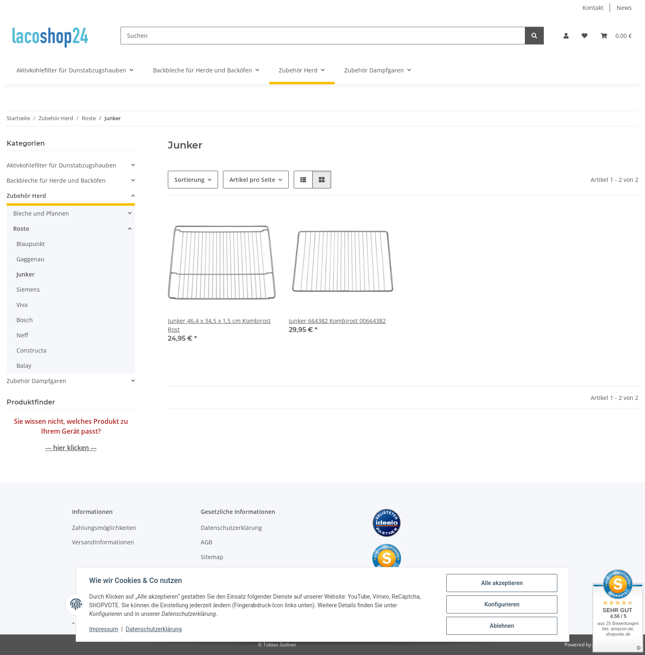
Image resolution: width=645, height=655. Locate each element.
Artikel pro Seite (252, 179)
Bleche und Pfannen (41, 213)
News (624, 8)
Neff (22, 335)
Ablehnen (502, 625)
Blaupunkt (30, 244)
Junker (25, 274)
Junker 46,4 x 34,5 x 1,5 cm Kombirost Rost (219, 325)
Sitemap (212, 557)
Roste (21, 228)
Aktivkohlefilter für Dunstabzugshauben (61, 165)
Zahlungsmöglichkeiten (104, 528)
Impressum (103, 629)
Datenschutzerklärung (154, 629)
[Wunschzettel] (584, 35)
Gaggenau (30, 259)
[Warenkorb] (616, 35)
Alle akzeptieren (501, 583)
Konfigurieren (501, 604)
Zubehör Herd (26, 196)
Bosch (24, 320)
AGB (206, 542)
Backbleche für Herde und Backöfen (56, 180)
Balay (23, 365)
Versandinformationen (103, 542)
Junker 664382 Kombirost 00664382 (337, 321)
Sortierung (189, 179)
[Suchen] (323, 35)
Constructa (31, 350)
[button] (566, 35)
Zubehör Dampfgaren (36, 381)
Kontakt (592, 8)
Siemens (28, 289)
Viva (22, 305)
